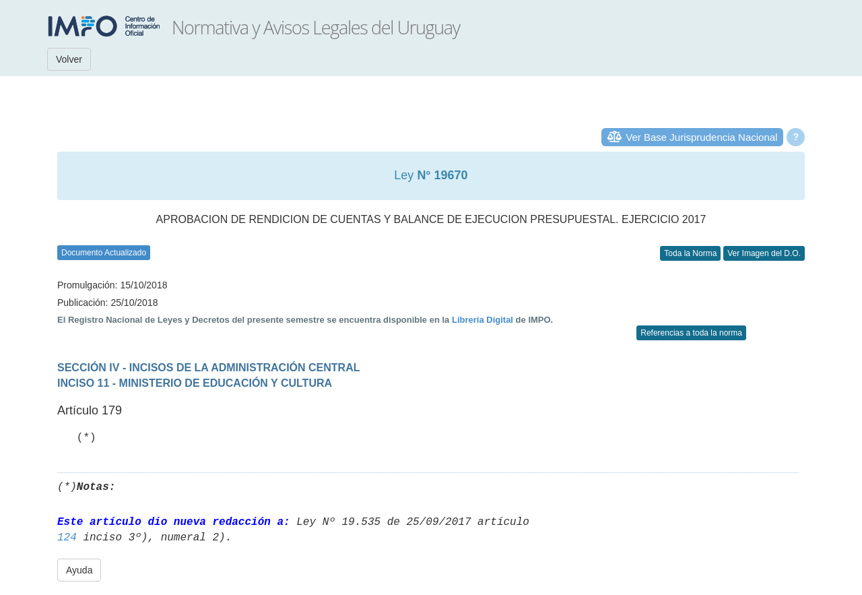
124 (67, 538)
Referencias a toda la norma (691, 333)
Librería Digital (482, 320)
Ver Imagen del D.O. (764, 253)
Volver (69, 59)
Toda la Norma (690, 253)
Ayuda (79, 570)
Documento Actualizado (103, 252)
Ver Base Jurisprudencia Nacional (701, 137)
